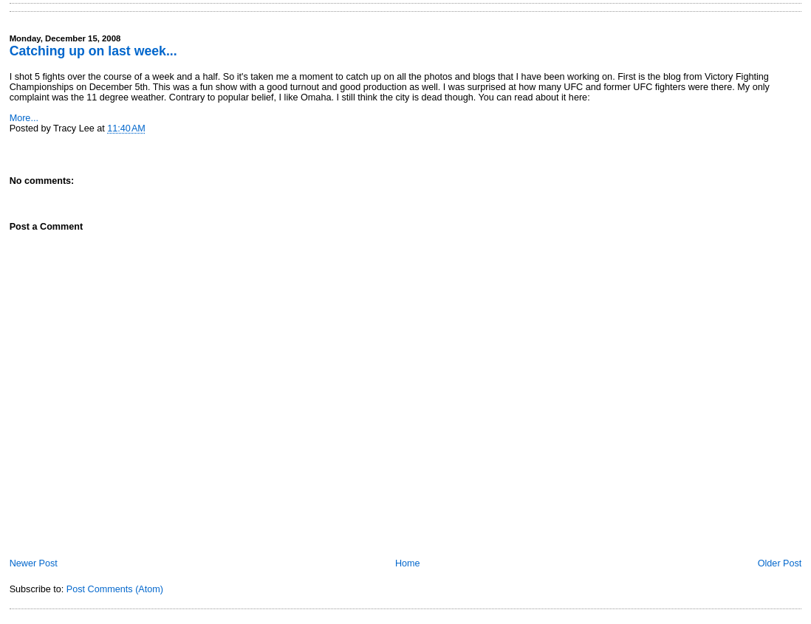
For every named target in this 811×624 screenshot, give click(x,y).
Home (407, 563)
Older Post (780, 563)
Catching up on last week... (93, 51)
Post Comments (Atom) (114, 589)
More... (24, 118)
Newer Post (34, 563)
